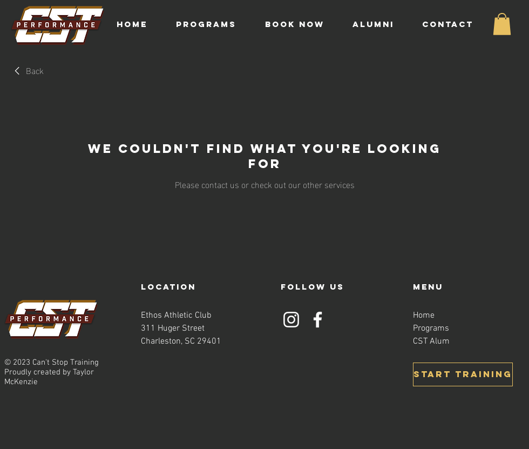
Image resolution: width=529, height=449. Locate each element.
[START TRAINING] (463, 374)
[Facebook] (317, 319)
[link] (27, 70)
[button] (212, 24)
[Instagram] (291, 319)
